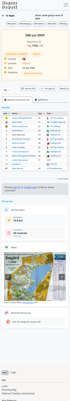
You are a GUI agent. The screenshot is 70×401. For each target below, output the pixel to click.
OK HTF (53, 164)
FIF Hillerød (55, 126)
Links (5, 386)
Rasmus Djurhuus (20, 126)
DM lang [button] (63, 24)
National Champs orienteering (18, 393)
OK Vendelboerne (54, 168)
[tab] (17, 100)
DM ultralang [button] (25, 24)
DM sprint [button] (11, 24)
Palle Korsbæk (18, 147)
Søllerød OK (55, 131)
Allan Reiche (17, 168)
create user (30, 187)
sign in (16, 187)
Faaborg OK (55, 143)
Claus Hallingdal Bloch (22, 118)
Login (13, 372)
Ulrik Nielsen (17, 131)
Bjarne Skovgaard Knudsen (24, 156)
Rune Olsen (17, 122)
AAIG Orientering (33, 73)
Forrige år (47, 88)
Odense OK (55, 135)
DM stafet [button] (52, 24)
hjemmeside (28, 302)
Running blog (9, 390)
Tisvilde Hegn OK (58, 122)
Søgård (26, 63)
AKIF (49, 160)
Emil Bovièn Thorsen (21, 139)
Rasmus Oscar (18, 143)
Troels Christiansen (20, 152)
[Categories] (7, 90)
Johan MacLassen (20, 160)
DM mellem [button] (39, 24)
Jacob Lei (16, 164)
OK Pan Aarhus (57, 118)
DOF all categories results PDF (26, 321)
